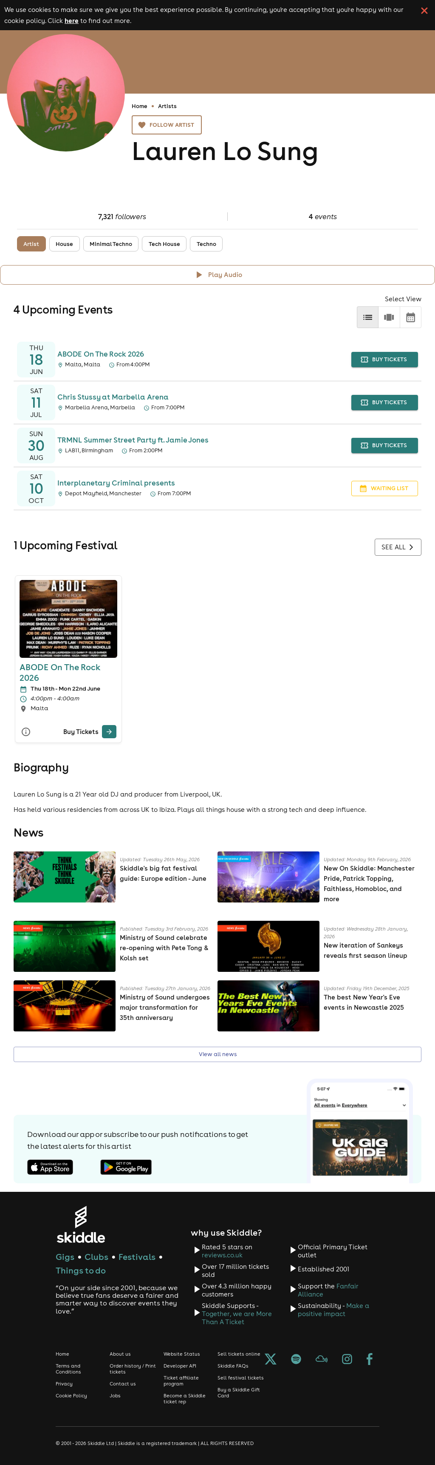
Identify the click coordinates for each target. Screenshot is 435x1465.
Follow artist (167, 125)
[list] (368, 317)
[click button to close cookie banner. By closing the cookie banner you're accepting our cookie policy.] (424, 10)
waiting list (385, 488)
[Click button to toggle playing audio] (217, 275)
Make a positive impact (333, 1310)
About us (120, 1354)
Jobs (115, 1396)
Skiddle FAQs (233, 1366)
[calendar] (410, 317)
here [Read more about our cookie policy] (72, 20)
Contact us (123, 1384)
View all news (217, 1054)
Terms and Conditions (68, 1369)
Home (139, 106)
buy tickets (384, 360)
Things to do (81, 1270)
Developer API (180, 1366)
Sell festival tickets (241, 1378)
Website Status (182, 1354)
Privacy (64, 1384)
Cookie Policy (71, 1396)
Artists (167, 106)
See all (398, 547)
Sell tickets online (239, 1354)
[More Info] (26, 731)
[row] (389, 317)
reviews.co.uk (222, 1255)
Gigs (65, 1256)
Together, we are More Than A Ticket (237, 1318)
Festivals (137, 1256)
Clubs (96, 1256)
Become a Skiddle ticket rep (185, 1399)
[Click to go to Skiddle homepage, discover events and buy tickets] (80, 1224)
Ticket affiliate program (181, 1381)
